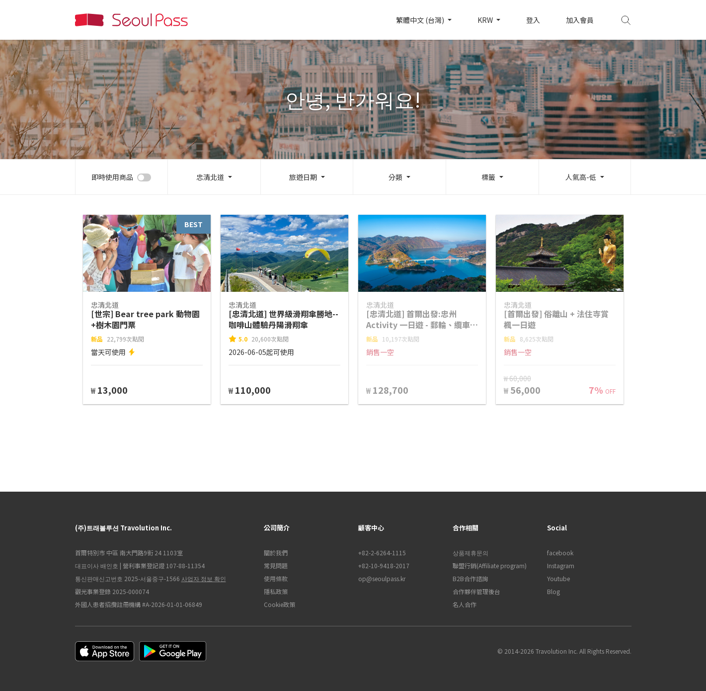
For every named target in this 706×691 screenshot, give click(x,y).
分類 (395, 177)
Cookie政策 (279, 604)
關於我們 (276, 552)
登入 (533, 20)
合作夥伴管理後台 (476, 591)
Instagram (560, 565)
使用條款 (276, 578)
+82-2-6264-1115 (382, 552)
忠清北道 (210, 177)
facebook (560, 552)
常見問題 (276, 565)
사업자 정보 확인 (203, 578)
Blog (553, 591)
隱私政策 (276, 591)
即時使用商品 (112, 177)
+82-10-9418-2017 (383, 565)
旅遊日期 (303, 177)
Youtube (558, 578)
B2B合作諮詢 (470, 578)
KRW (485, 20)
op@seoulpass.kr (381, 578)
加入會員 (580, 20)
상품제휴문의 (470, 552)
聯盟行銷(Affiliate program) (490, 565)
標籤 (488, 177)
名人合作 (464, 604)
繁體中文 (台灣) (421, 20)
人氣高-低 (580, 177)
